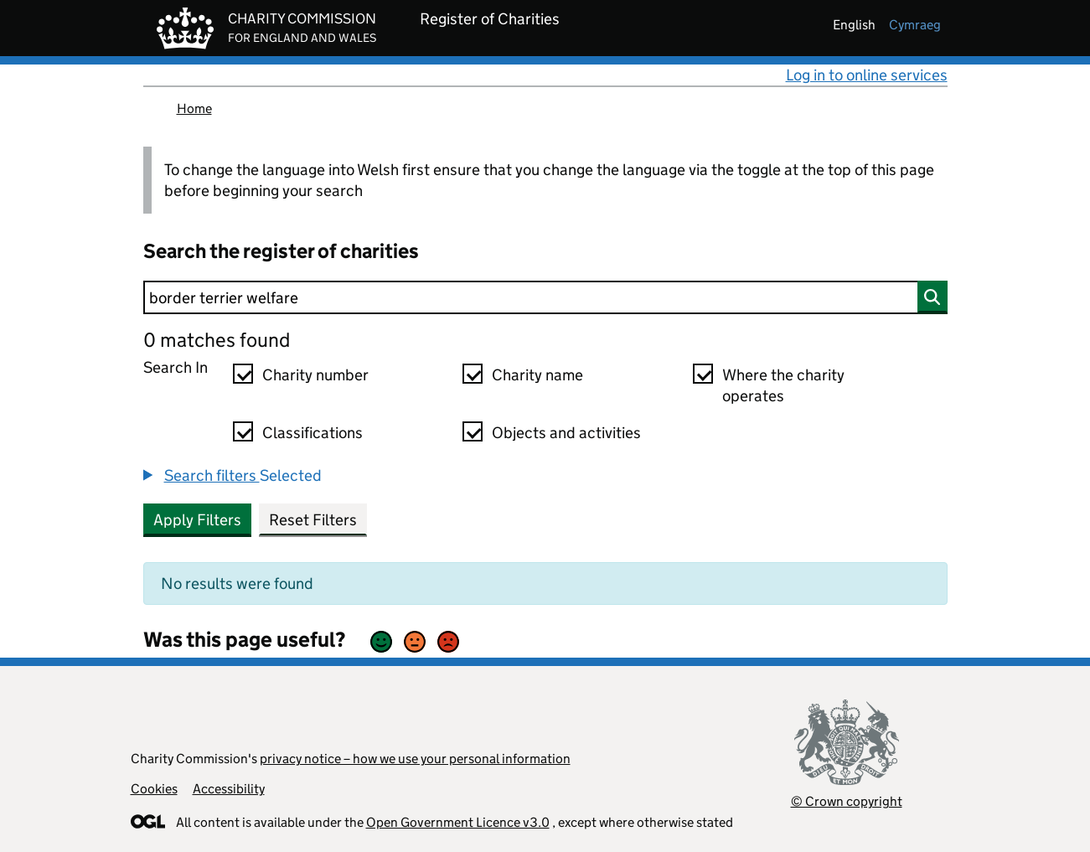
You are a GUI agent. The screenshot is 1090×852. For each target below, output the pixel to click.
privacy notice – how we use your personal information (415, 759)
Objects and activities (566, 432)
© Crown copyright (846, 801)
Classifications (312, 432)
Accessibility (229, 789)
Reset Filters (313, 519)
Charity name (537, 375)
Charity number (315, 375)
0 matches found (216, 340)
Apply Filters (197, 519)
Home (194, 108)
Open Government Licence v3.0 (458, 822)
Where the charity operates (783, 385)
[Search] (545, 297)
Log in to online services (867, 75)
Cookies (154, 789)
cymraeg (915, 25)
